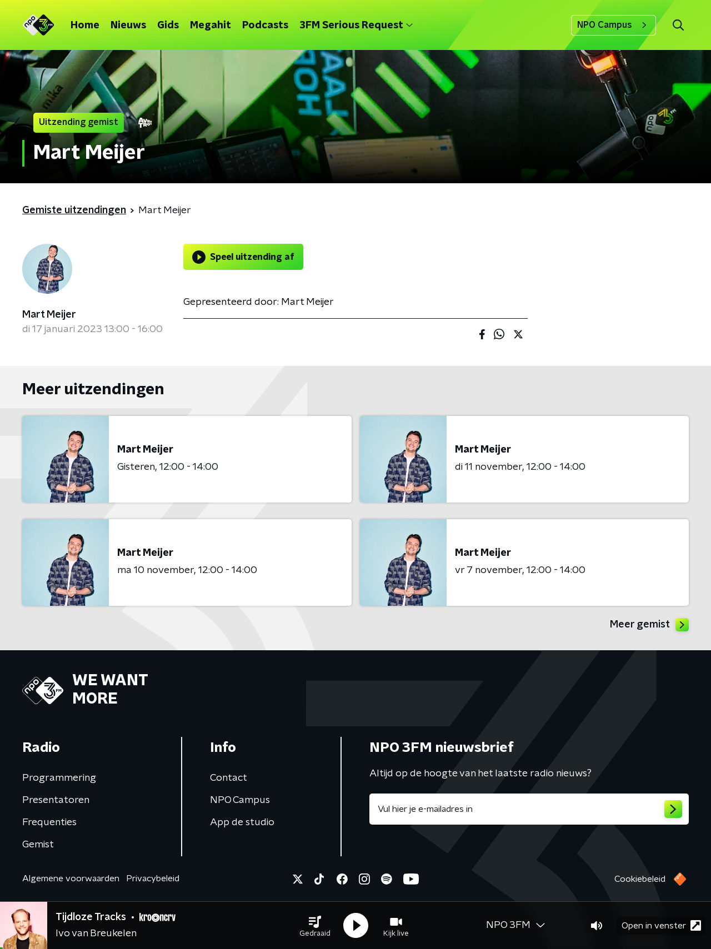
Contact (228, 778)
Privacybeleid (152, 878)
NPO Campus (613, 25)
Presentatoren (55, 800)
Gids (168, 26)
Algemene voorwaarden (70, 878)
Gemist (38, 845)
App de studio (242, 822)
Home (85, 26)
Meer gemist (649, 624)
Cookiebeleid (639, 879)
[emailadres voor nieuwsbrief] (529, 809)
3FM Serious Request (356, 26)
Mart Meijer (49, 315)
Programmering (59, 778)
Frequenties (49, 822)
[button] (315, 925)
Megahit (210, 26)
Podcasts (265, 26)
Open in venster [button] (661, 925)
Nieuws (128, 26)
